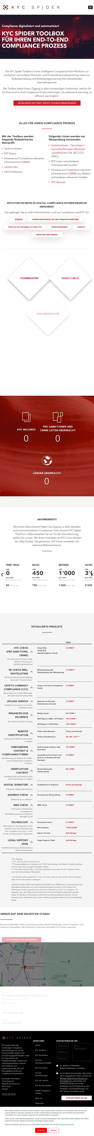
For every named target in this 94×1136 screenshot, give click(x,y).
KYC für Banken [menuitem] (41, 1055)
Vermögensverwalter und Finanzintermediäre (55, 219)
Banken (18, 219)
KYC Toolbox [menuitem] (40, 1050)
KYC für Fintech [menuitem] (41, 1068)
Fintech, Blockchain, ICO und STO (25, 227)
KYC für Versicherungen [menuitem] (41, 1074)
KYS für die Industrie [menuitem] (43, 1086)
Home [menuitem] (37, 1045)
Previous (2, 574)
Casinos (81, 227)
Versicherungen (59, 227)
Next (91, 574)
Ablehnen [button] (54, 1130)
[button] (90, 7)
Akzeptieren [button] (41, 1130)
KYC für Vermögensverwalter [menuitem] (43, 1062)
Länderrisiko (11, 167)
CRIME (25, 162)
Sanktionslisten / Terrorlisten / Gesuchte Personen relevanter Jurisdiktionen (68, 149)
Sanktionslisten (12, 149)
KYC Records (58, 182)
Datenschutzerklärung (66, 1124)
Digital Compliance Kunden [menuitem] (42, 1092)
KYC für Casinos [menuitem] (41, 1081)
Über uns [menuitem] (38, 1098)
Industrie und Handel (47, 235)
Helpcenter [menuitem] (39, 1103)
